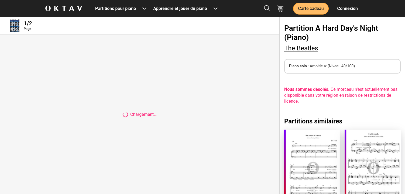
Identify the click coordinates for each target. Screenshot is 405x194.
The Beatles (301, 48)
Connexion (347, 8)
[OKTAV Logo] (63, 8)
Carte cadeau (311, 8)
